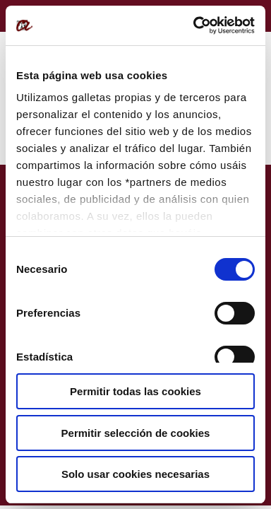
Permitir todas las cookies (135, 391)
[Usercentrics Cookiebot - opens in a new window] (194, 25)
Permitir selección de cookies (135, 433)
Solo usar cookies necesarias (135, 474)
